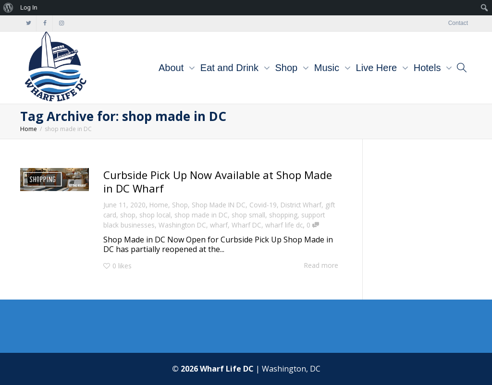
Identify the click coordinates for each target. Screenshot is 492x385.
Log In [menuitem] (28, 7)
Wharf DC (246, 224)
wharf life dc (284, 224)
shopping (283, 214)
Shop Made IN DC (219, 204)
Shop (287, 67)
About (172, 67)
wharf (219, 224)
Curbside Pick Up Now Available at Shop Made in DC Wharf (217, 181)
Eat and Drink (230, 67)
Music (328, 67)
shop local (155, 214)
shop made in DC (201, 214)
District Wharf (301, 204)
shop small (248, 214)
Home (158, 204)
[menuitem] (8, 7)
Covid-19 (263, 204)
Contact (458, 23)
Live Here (378, 67)
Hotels (428, 67)
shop (127, 214)
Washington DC (182, 224)
